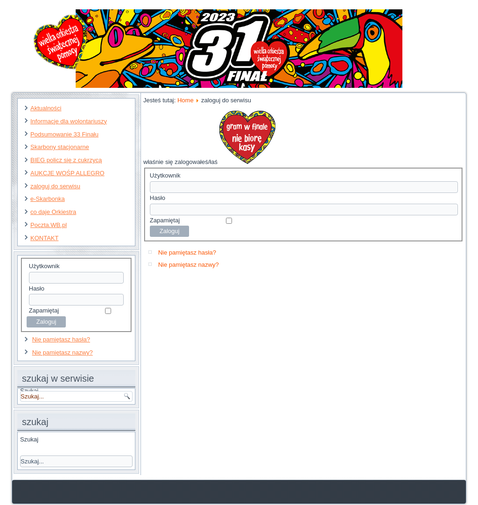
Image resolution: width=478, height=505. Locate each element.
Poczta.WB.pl (48, 224)
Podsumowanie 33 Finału (64, 134)
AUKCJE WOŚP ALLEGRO (67, 173)
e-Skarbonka (47, 198)
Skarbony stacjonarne (59, 146)
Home (185, 100)
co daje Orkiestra (53, 211)
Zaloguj (170, 231)
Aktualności (45, 108)
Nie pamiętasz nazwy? (62, 352)
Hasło (36, 288)
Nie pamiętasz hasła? (61, 339)
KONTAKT (44, 238)
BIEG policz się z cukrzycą (66, 160)
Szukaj (29, 439)
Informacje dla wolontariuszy (68, 121)
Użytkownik (44, 266)
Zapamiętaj (44, 310)
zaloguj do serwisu (55, 186)
